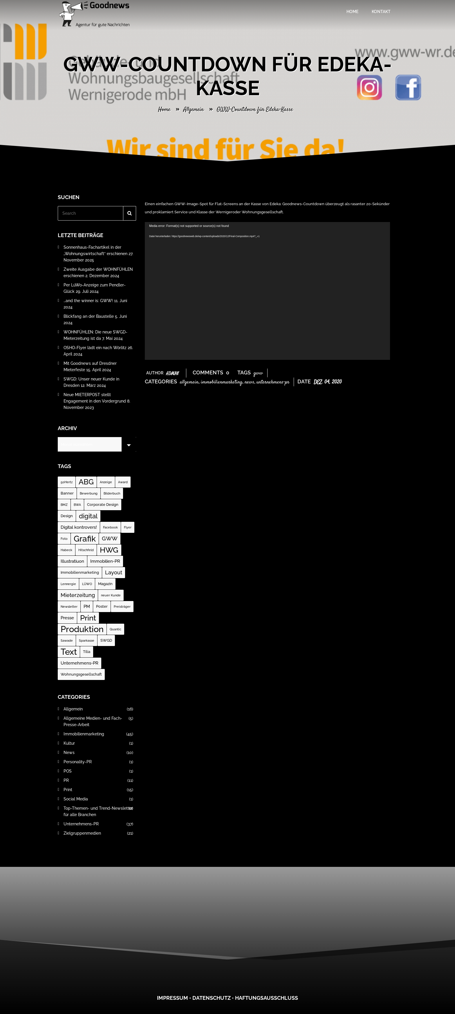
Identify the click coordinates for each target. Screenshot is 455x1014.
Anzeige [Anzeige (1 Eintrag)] (106, 482)
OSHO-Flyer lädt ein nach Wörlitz (95, 347)
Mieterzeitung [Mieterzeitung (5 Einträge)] (78, 595)
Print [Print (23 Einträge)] (88, 617)
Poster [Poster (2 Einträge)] (102, 606)
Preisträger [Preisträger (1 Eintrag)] (122, 606)
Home (352, 11)
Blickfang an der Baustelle (89, 316)
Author (162, 373)
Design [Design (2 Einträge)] (67, 516)
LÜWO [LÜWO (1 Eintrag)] (87, 584)
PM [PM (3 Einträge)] (87, 606)
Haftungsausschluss (266, 998)
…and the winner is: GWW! (88, 300)
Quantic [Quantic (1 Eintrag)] (115, 629)
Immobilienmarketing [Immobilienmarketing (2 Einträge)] (80, 572)
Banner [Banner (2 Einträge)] (67, 493)
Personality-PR (98, 762)
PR (98, 780)
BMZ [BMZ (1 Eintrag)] (64, 504)
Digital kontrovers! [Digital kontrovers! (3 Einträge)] (79, 527)
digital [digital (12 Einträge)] (88, 516)
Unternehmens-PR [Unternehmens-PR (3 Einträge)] (79, 663)
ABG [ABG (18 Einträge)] (86, 482)
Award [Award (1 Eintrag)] (123, 482)
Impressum (172, 998)
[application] (267, 291)
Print (98, 789)
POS (98, 771)
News (249, 382)
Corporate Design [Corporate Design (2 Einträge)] (102, 504)
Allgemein (193, 109)
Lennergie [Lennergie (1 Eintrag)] (68, 584)
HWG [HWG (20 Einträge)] (109, 550)
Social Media (98, 799)
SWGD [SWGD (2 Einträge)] (106, 640)
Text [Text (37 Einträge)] (69, 652)
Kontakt (381, 11)
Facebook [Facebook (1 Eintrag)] (110, 527)
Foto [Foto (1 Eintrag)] (64, 538)
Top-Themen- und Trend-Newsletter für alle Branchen (98, 811)
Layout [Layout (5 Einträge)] (113, 572)
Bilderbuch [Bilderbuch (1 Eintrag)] (112, 493)
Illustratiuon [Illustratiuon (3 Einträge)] (72, 561)
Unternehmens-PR (273, 382)
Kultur (98, 743)
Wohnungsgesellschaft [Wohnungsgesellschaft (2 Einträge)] (81, 674)
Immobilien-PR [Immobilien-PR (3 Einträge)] (105, 561)
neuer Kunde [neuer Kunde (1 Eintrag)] (111, 595)
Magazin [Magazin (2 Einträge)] (105, 584)
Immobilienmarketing (221, 382)
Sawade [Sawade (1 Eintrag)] (67, 640)
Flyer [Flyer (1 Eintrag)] (127, 527)
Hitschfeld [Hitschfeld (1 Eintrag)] (86, 550)
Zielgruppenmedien (98, 833)
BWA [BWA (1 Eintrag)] (77, 504)
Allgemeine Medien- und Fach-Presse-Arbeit (98, 721)
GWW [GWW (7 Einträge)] (110, 538)
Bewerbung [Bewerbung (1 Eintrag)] (89, 493)
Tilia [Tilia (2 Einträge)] (86, 651)
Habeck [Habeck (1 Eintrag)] (66, 550)
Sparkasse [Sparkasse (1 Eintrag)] (86, 640)
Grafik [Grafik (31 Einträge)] (85, 539)
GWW (258, 373)
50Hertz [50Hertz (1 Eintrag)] (67, 482)
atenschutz (213, 998)
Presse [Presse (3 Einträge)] (67, 617)
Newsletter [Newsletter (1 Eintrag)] (69, 606)
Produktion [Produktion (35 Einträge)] (82, 629)
